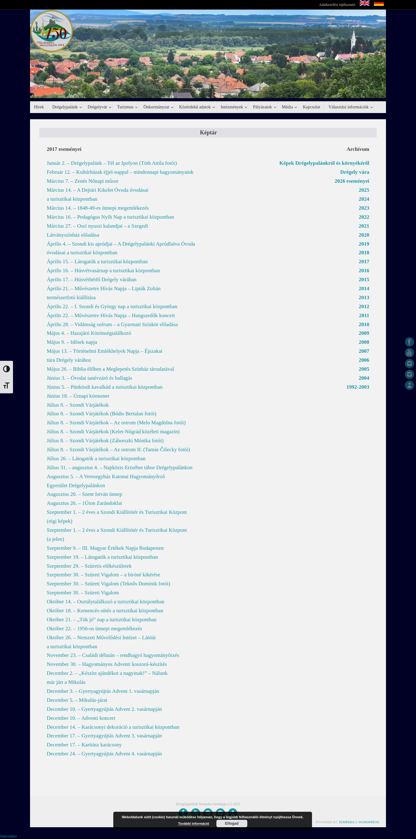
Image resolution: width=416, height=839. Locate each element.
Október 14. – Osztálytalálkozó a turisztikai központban (105, 602)
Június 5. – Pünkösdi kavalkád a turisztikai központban (104, 387)
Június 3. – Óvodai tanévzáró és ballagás (89, 378)
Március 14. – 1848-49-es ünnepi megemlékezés (98, 208)
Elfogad (232, 823)
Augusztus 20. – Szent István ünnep (84, 494)
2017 (364, 261)
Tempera (346, 822)
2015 (364, 279)
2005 (364, 369)
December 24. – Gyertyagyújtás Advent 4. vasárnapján (104, 754)
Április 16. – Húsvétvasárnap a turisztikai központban (103, 270)
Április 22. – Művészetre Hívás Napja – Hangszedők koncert (111, 315)
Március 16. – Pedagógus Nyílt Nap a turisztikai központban (110, 217)
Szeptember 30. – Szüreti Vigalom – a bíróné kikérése (103, 575)
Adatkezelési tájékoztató (337, 4)
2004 (364, 378)
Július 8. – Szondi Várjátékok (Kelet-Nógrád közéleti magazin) (113, 432)
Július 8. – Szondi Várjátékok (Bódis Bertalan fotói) (101, 414)
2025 (364, 190)
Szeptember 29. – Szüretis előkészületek (89, 566)
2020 (364, 235)
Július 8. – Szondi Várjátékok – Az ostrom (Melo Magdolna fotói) (116, 423)
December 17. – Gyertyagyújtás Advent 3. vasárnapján (104, 736)
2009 (364, 333)
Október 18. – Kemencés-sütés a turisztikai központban (105, 611)
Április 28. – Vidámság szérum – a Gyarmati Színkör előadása (112, 324)
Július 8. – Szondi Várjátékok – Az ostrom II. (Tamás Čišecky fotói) (118, 449)
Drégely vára (354, 172)
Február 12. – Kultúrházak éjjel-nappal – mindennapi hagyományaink (120, 172)
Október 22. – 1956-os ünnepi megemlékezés (94, 628)
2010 (364, 324)
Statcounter (8, 836)
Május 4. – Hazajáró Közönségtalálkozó (89, 333)
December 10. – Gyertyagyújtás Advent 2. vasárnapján (104, 709)
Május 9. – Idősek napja (72, 342)
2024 (364, 199)
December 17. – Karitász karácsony (84, 745)
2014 (364, 288)
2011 (364, 315)
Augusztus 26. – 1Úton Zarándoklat (84, 503)
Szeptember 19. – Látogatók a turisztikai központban (102, 557)
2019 (364, 244)
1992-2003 (357, 387)
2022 (364, 217)
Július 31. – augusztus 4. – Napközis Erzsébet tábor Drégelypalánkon (120, 467)
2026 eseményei (352, 181)
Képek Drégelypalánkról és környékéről (324, 163)
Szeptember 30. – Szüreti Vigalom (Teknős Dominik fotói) (108, 584)
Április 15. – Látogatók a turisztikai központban (97, 261)
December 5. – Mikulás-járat (77, 700)
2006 (364, 360)
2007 (364, 351)
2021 (364, 226)
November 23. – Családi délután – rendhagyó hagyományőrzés (113, 655)
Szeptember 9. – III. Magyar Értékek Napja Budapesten (105, 548)
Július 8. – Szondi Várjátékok (78, 405)
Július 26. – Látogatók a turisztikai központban (96, 458)
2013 (364, 297)
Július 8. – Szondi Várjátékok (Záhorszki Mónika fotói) (105, 441)
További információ (193, 823)
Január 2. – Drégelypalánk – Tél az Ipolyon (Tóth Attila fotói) (112, 163)
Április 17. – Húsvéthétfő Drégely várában (91, 279)
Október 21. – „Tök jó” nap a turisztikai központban (102, 620)
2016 (364, 270)
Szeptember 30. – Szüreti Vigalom (83, 593)
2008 (364, 342)
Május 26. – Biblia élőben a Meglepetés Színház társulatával (110, 369)
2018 (364, 253)
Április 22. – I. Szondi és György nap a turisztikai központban (112, 306)
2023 (364, 208)
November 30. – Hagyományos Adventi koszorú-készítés (107, 664)
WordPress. (369, 822)
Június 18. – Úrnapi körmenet (78, 396)
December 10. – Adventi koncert (81, 718)
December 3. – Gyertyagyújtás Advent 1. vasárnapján (103, 691)
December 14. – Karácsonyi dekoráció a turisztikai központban (113, 727)
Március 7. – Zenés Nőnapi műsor (82, 181)
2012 (364, 306)
